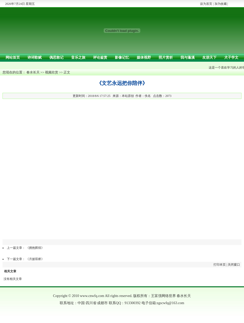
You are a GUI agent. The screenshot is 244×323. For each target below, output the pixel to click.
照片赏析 (166, 57)
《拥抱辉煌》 (35, 248)
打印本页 (220, 264)
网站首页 (13, 57)
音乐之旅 (78, 57)
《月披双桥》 (35, 259)
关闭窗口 (234, 264)
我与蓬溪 (187, 57)
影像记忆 (122, 57)
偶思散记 (56, 57)
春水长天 (33, 72)
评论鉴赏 (100, 57)
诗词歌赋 (34, 57)
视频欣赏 (51, 72)
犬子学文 (231, 57)
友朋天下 (209, 57)
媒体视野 (144, 57)
